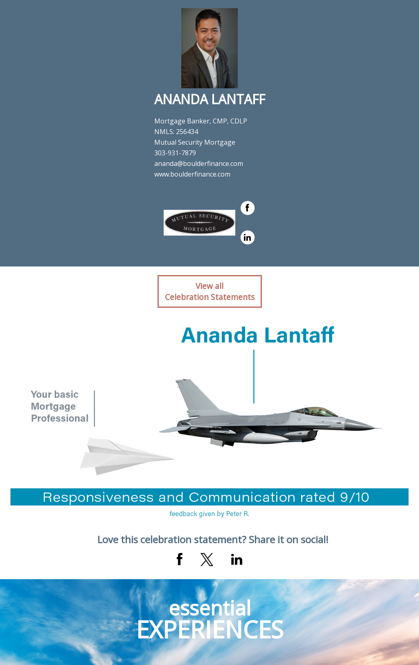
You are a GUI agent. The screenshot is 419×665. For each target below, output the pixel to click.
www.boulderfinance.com (192, 174)
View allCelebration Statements (210, 291)
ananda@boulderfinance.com (198, 163)
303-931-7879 (175, 152)
